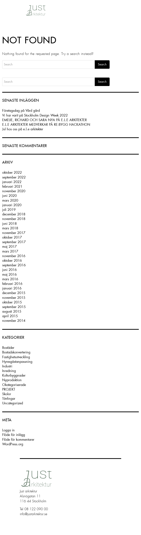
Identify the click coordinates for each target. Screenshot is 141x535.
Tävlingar (8, 398)
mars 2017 (10, 251)
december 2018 (13, 214)
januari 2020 (11, 205)
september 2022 (14, 177)
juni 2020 (9, 196)
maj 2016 (9, 274)
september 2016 (14, 265)
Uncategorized (12, 403)
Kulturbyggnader (14, 375)
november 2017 (13, 233)
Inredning (9, 371)
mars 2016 (10, 279)
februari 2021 (12, 186)
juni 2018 (9, 223)
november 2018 (13, 219)
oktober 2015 (12, 302)
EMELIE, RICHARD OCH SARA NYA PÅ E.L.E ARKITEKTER (44, 120)
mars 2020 (10, 200)
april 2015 (10, 316)
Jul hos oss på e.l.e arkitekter (22, 129)
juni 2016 (9, 270)
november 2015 (13, 298)
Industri (7, 366)
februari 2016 (12, 284)
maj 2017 (9, 246)
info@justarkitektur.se (33, 514)
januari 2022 (11, 182)
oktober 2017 (12, 237)
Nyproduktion (12, 380)
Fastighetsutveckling (16, 357)
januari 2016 (11, 288)
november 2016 (13, 256)
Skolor (6, 394)
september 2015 (14, 307)
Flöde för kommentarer (18, 439)
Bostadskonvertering (16, 352)
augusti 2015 (11, 311)
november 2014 (13, 321)
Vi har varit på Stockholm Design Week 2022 (35, 115)
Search (102, 64)
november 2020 (13, 191)
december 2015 (13, 293)
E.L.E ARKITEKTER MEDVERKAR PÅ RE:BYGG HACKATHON (46, 124)
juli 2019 (9, 209)
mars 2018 (10, 228)
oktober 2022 (12, 172)
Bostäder (8, 348)
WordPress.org (12, 444)
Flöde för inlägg (13, 435)
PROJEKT (8, 389)
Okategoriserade (14, 385)
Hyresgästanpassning (17, 361)
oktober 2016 (12, 260)
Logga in (8, 430)
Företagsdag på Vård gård (21, 110)
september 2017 (14, 242)
